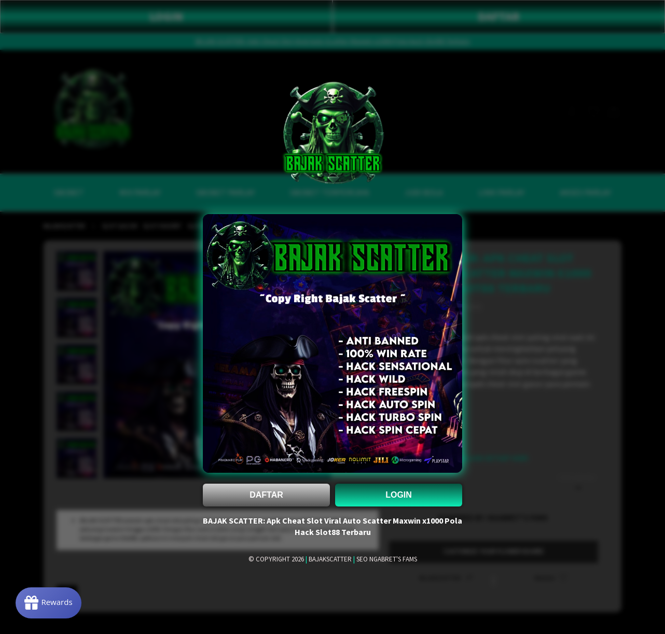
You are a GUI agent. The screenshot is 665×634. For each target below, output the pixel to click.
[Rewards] (48, 602)
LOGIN (398, 494)
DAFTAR (266, 494)
